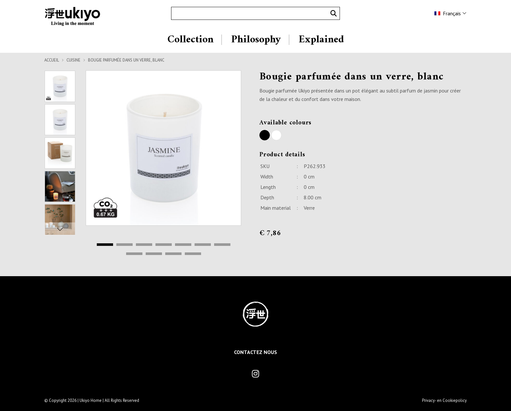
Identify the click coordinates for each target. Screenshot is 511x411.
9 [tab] (154, 254)
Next (59, 228)
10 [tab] (173, 254)
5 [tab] (183, 245)
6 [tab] (203, 245)
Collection (190, 40)
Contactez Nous (255, 352)
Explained (321, 40)
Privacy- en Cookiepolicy (444, 400)
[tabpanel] (163, 148)
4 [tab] (163, 245)
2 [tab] (124, 245)
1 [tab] (105, 245)
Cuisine (73, 60)
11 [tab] (193, 254)
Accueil (51, 60)
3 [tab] (144, 245)
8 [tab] (134, 254)
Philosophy (256, 40)
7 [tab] (222, 245)
